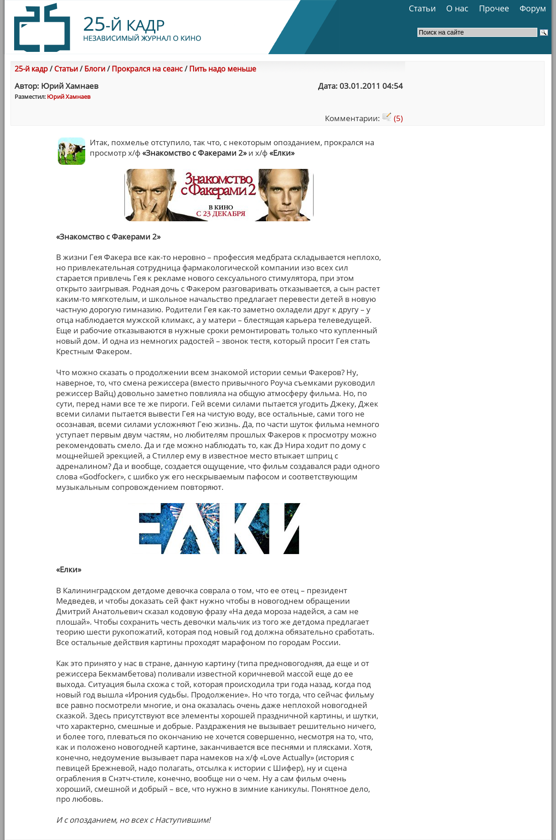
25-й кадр (31, 69)
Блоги (94, 69)
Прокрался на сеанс (147, 69)
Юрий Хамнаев (68, 96)
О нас (457, 8)
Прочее (494, 8)
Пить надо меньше (222, 69)
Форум (533, 8)
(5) (392, 118)
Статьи (422, 8)
